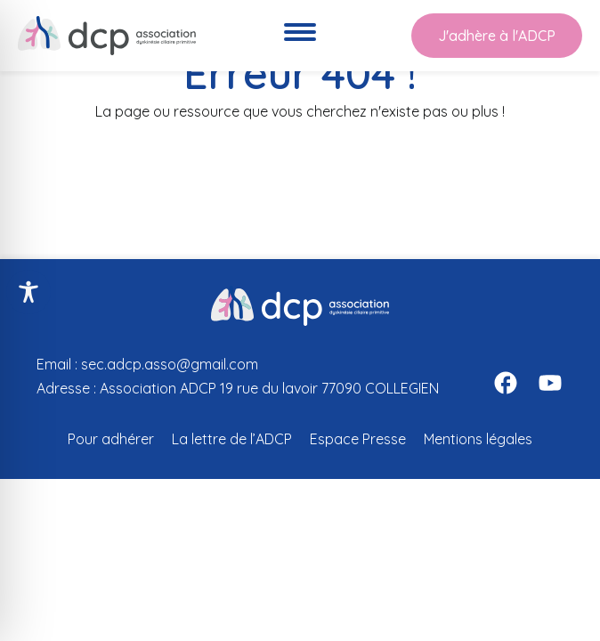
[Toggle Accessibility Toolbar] (28, 292)
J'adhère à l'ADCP (496, 36)
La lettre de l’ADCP (232, 439)
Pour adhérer (111, 439)
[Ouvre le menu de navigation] (300, 36)
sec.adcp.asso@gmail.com (169, 364)
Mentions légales (478, 439)
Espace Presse (358, 439)
